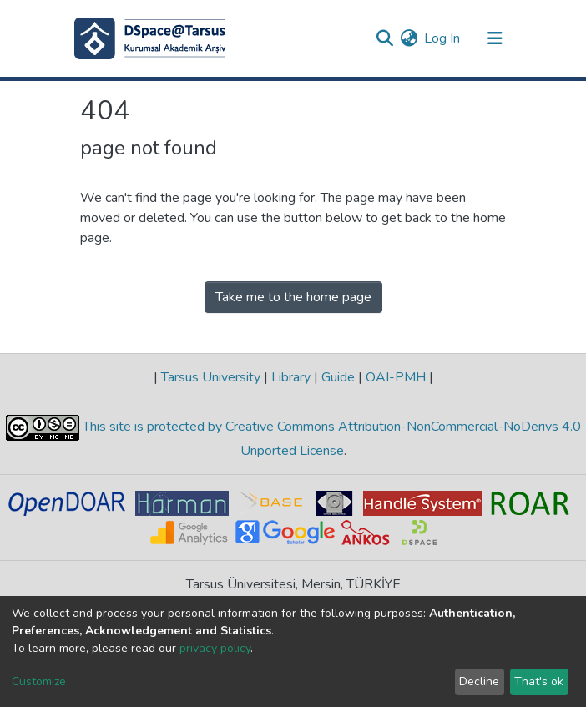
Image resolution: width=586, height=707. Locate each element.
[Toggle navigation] (495, 38)
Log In (443, 38)
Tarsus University (211, 377)
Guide (338, 377)
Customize (39, 681)
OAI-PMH (395, 377)
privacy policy (214, 648)
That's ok (538, 681)
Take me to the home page (293, 297)
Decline (479, 681)
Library (291, 377)
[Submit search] (384, 38)
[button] (408, 38)
